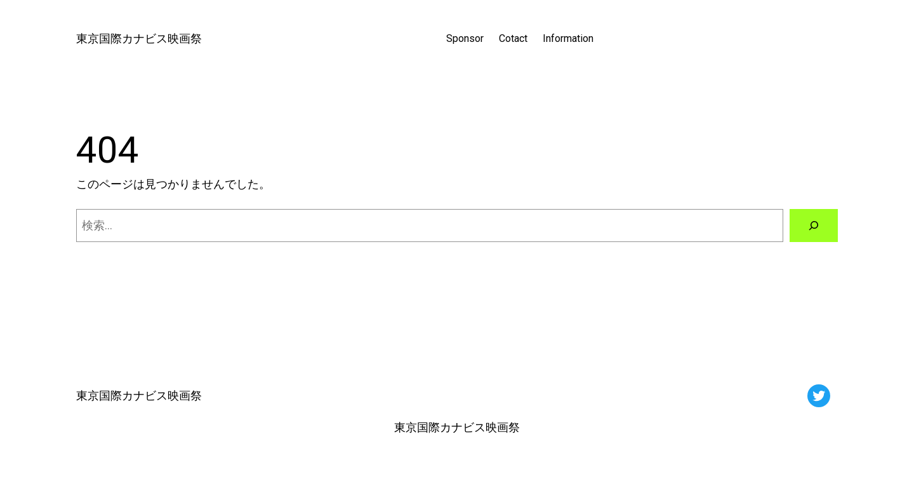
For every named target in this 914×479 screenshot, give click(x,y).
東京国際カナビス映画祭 (139, 38)
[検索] (814, 225)
